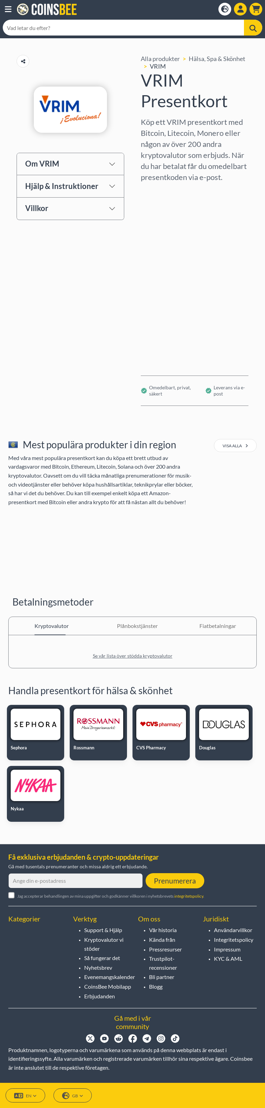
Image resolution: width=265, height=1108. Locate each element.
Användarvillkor (233, 930)
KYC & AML (228, 958)
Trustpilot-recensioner (163, 963)
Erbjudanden (99, 996)
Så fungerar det (102, 958)
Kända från (162, 939)
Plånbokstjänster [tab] (132, 625)
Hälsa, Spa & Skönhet (217, 58)
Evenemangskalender (109, 977)
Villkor (36, 208)
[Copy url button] (23, 61)
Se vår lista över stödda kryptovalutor (133, 656)
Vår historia (163, 930)
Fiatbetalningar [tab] (214, 625)
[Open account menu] (240, 9)
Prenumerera (175, 880)
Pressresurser (165, 949)
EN (25, 1095)
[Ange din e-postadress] (75, 880)
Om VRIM (42, 163)
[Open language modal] (224, 9)
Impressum (227, 949)
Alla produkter (160, 58)
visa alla (235, 445)
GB (72, 1095)
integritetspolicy (188, 896)
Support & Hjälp (103, 930)
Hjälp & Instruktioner (61, 186)
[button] (8, 9)
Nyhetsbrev (98, 967)
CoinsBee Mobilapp (107, 986)
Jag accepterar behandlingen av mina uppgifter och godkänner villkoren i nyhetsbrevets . (110, 896)
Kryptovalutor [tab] (50, 625)
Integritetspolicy (233, 939)
